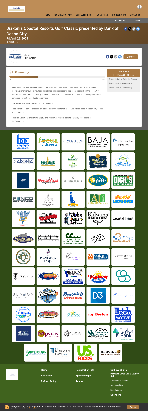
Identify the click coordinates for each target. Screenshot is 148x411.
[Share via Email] (134, 29)
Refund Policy (122, 20)
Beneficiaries (116, 390)
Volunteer (102, 15)
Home (47, 15)
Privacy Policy (33, 408)
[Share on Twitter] (129, 29)
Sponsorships (119, 15)
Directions (13, 42)
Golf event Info (83, 15)
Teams (136, 20)
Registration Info (63, 15)
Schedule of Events (119, 381)
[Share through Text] (138, 29)
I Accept (133, 407)
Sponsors (135, 15)
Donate (131, 56)
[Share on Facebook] (125, 29)
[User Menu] (139, 7)
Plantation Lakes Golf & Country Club (124, 375)
